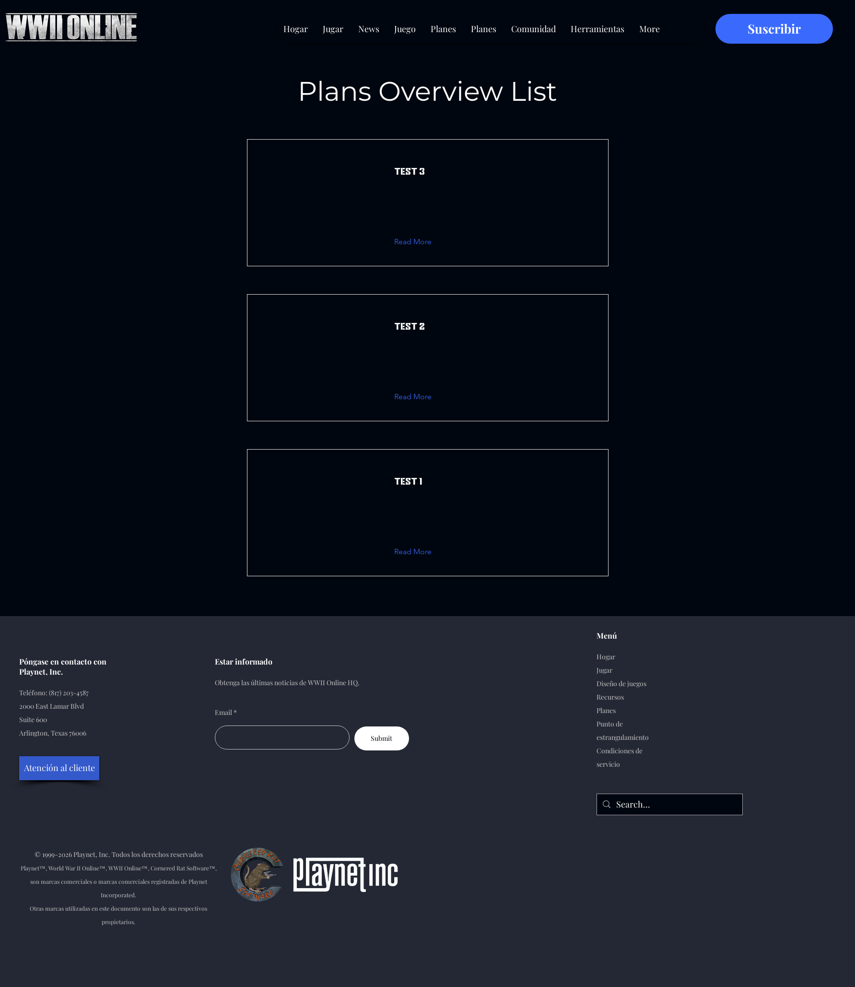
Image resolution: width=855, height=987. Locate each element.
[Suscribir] (774, 29)
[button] (420, 242)
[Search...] (669, 804)
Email (223, 712)
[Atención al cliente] (59, 768)
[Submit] (381, 738)
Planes (606, 710)
